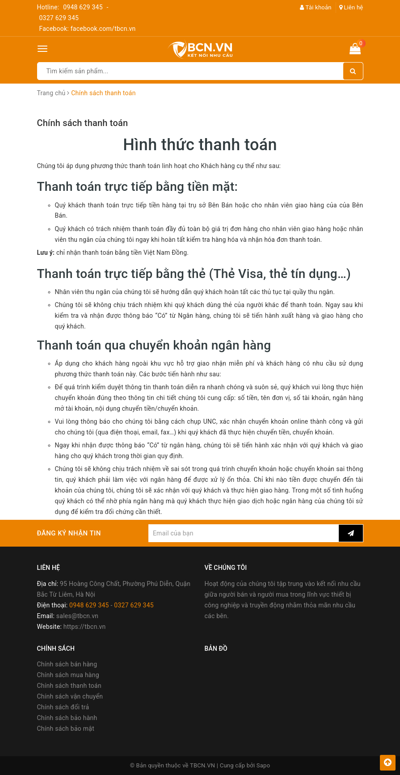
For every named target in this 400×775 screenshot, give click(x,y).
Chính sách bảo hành (67, 717)
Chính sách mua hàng (68, 674)
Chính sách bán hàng (67, 664)
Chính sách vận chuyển (70, 696)
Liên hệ (351, 7)
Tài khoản (316, 7)
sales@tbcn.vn (77, 615)
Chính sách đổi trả (63, 707)
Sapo (263, 765)
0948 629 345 (83, 7)
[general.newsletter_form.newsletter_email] (243, 533)
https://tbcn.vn (84, 626)
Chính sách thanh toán (82, 123)
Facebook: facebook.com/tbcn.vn (87, 28)
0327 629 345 (59, 17)
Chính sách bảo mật (65, 728)
